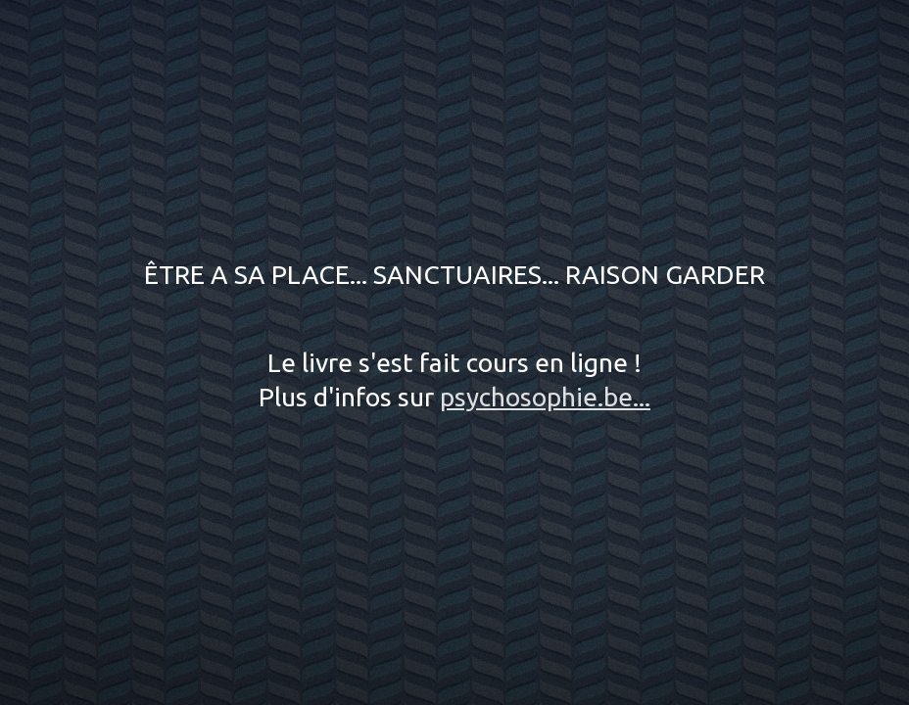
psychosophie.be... (545, 396)
